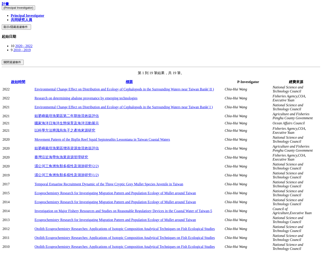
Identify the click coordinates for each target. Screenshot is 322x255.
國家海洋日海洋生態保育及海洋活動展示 (66, 123)
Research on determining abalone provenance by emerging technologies (85, 98)
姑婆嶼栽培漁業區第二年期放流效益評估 (66, 116)
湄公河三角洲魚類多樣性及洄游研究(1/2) (66, 175)
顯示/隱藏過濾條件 (16, 27)
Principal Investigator (27, 15)
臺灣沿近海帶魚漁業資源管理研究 (61, 157)
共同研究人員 (21, 20)
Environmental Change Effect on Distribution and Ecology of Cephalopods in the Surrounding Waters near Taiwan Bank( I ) (123, 107)
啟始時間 (18, 82)
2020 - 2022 (23, 46)
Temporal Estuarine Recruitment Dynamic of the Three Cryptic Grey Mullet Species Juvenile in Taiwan (108, 184)
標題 (129, 82)
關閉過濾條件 (13, 62)
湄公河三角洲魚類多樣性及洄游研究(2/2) (66, 166)
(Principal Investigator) (18, 7)
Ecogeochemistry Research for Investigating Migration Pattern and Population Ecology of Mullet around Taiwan (115, 193)
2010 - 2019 (22, 50)
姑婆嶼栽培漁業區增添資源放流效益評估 (66, 148)
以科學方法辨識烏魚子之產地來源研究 (64, 130)
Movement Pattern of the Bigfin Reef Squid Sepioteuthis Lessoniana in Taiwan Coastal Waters (102, 139)
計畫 (5, 4)
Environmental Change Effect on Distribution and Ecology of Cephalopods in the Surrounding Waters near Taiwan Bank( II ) (124, 89)
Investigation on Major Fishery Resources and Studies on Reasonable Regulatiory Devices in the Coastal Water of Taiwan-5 (123, 211)
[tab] (161, 36)
